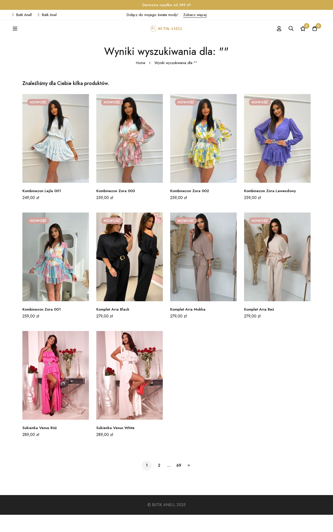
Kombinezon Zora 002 (190, 208)
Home (140, 80)
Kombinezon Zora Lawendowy (271, 208)
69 (178, 482)
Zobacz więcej (195, 14)
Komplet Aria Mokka (188, 326)
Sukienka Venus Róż (40, 445)
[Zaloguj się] (277, 37)
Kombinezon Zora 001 (42, 326)
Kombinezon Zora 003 (116, 208)
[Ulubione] (302, 37)
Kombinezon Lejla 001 (42, 208)
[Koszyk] (314, 37)
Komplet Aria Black (113, 326)
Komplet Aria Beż (259, 326)
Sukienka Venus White (116, 445)
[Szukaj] (289, 37)
